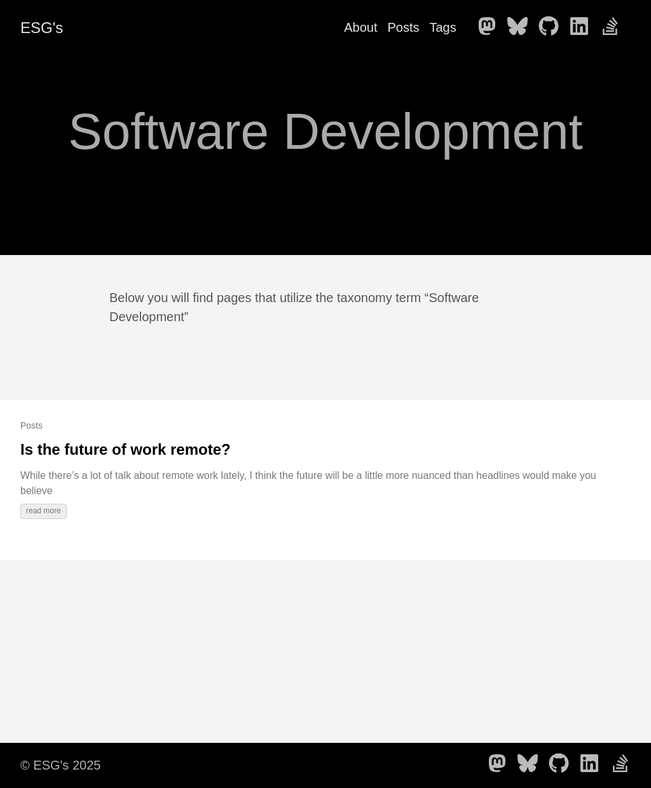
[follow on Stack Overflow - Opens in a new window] (614, 27)
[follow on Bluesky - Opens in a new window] (521, 27)
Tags (442, 27)
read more (43, 510)
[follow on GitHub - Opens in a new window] (552, 27)
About (360, 27)
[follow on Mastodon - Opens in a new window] (491, 27)
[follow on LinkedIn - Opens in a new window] (583, 27)
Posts (403, 27)
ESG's (41, 27)
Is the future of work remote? (125, 449)
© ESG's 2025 (60, 765)
